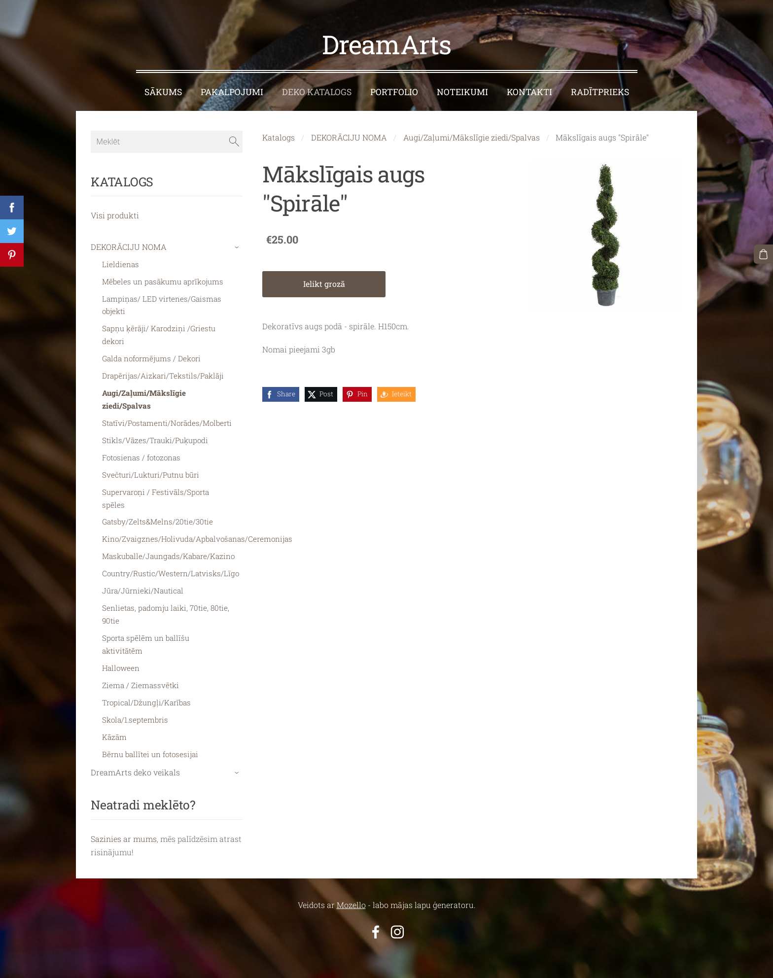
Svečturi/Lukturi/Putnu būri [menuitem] (150, 470)
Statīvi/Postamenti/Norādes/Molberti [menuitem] (167, 418)
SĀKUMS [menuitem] (163, 87)
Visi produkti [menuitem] (115, 211)
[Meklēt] (167, 137)
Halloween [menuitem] (121, 663)
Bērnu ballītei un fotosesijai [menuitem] (150, 750)
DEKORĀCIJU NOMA (349, 133)
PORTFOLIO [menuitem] (394, 87)
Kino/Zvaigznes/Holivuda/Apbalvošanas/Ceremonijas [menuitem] (197, 535)
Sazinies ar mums (124, 834)
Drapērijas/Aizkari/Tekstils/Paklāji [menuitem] (163, 371)
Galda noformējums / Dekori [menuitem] (151, 354)
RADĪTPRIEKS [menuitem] (600, 87)
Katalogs (278, 133)
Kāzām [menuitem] (114, 732)
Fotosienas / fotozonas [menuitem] (141, 453)
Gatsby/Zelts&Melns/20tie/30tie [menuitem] (157, 518)
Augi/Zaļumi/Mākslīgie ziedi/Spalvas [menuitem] (144, 395)
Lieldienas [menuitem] (120, 260)
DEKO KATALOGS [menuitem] (316, 87)
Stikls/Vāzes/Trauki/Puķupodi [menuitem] (155, 436)
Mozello (351, 900)
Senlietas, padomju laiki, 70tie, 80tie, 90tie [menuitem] (165, 609)
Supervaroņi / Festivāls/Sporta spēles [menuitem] (155, 494)
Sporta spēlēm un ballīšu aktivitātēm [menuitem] (145, 640)
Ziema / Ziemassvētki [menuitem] (140, 681)
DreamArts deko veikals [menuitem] (135, 768)
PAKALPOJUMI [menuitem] (232, 87)
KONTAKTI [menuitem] (529, 87)
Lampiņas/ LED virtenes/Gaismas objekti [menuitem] (161, 300)
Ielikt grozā (324, 279)
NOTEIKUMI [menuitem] (462, 87)
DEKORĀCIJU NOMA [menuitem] (129, 242)
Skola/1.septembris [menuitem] (135, 715)
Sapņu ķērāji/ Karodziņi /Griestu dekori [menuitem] (158, 330)
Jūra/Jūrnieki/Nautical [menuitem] (142, 586)
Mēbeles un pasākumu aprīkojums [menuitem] (162, 277)
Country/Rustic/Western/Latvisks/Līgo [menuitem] (170, 569)
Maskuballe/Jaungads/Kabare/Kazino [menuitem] (168, 552)
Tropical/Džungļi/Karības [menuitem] (146, 698)
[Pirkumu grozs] (763, 253)
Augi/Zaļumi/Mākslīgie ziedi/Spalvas (471, 133)
